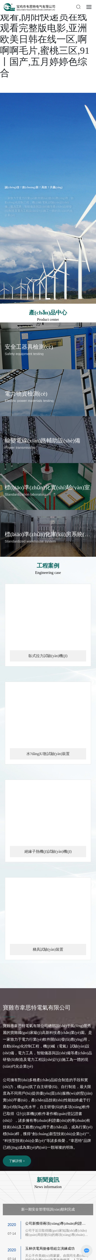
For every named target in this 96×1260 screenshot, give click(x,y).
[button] (48, 298)
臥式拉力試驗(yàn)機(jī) (47, 656)
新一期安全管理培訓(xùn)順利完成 (48, 1209)
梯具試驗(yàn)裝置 (48, 949)
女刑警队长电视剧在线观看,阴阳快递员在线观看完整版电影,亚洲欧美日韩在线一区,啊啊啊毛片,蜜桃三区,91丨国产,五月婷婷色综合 (47, 39)
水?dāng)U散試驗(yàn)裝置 (48, 754)
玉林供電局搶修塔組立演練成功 (50, 1248)
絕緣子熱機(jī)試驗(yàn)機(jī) (48, 851)
